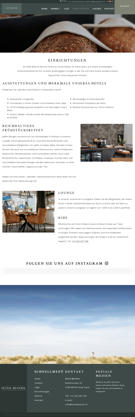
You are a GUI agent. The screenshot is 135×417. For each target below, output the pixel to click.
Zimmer (55, 9)
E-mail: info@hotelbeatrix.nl (94, 2)
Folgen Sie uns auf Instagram (64, 263)
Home (44, 9)
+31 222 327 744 (77, 2)
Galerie (97, 9)
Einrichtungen (81, 9)
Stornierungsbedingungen (120, 415)
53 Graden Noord (82, 415)
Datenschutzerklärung (99, 415)
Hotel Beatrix (23, 415)
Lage (66, 9)
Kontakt (109, 9)
